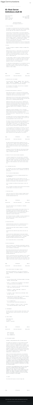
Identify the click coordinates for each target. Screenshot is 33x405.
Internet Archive (13, 6)
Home (5, 6)
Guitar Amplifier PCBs (20, 399)
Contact (13, 399)
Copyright (16, 399)
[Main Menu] (31, 2)
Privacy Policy (26, 399)
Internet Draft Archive (18, 6)
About (8, 399)
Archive (9, 6)
